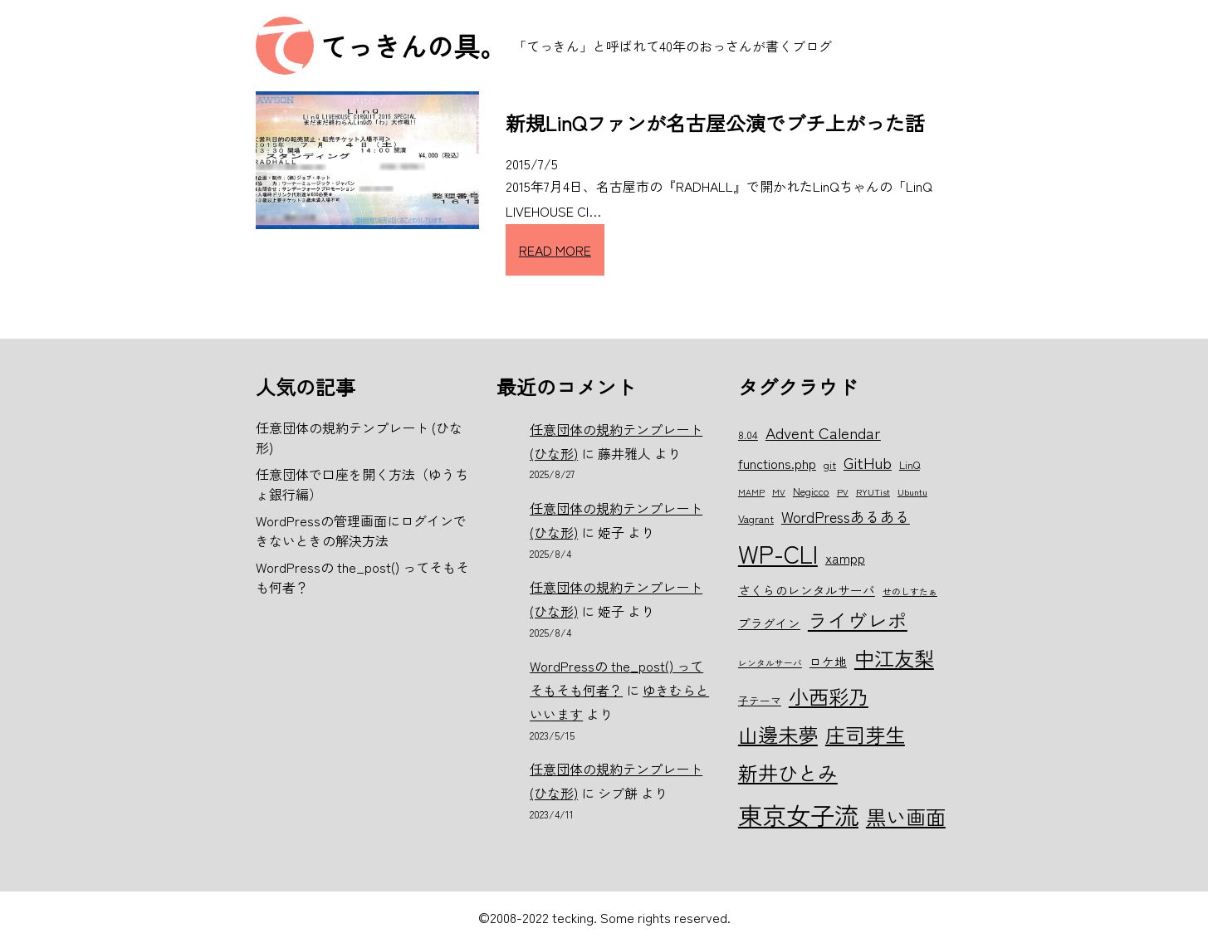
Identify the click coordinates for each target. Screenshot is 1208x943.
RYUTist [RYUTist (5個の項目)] (873, 492)
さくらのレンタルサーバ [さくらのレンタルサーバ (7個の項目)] (806, 590)
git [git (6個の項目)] (830, 464)
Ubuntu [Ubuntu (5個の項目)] (912, 492)
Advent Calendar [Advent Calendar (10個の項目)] (823, 432)
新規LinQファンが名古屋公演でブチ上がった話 (715, 122)
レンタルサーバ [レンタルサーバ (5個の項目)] (770, 663)
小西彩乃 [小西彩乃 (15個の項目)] (828, 696)
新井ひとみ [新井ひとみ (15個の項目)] (788, 772)
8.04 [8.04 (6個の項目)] (748, 434)
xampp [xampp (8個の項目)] (845, 558)
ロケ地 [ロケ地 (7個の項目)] (828, 661)
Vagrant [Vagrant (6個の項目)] (756, 518)
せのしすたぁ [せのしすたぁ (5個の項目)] (910, 591)
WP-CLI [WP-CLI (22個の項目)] (778, 552)
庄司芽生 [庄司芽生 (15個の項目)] (865, 734)
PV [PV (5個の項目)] (843, 492)
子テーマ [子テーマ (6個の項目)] (759, 700)
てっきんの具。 (413, 46)
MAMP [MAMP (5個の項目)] (751, 492)
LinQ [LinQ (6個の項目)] (909, 464)
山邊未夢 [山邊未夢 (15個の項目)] (778, 734)
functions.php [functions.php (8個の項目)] (777, 463)
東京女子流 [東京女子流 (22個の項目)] (798, 814)
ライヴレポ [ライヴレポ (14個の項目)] (857, 620)
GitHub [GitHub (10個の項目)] (868, 462)
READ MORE (555, 250)
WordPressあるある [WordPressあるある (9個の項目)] (845, 516)
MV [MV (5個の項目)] (778, 492)
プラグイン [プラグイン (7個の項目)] (769, 623)
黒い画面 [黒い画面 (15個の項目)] (906, 816)
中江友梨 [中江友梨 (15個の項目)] (894, 657)
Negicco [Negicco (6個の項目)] (811, 491)
